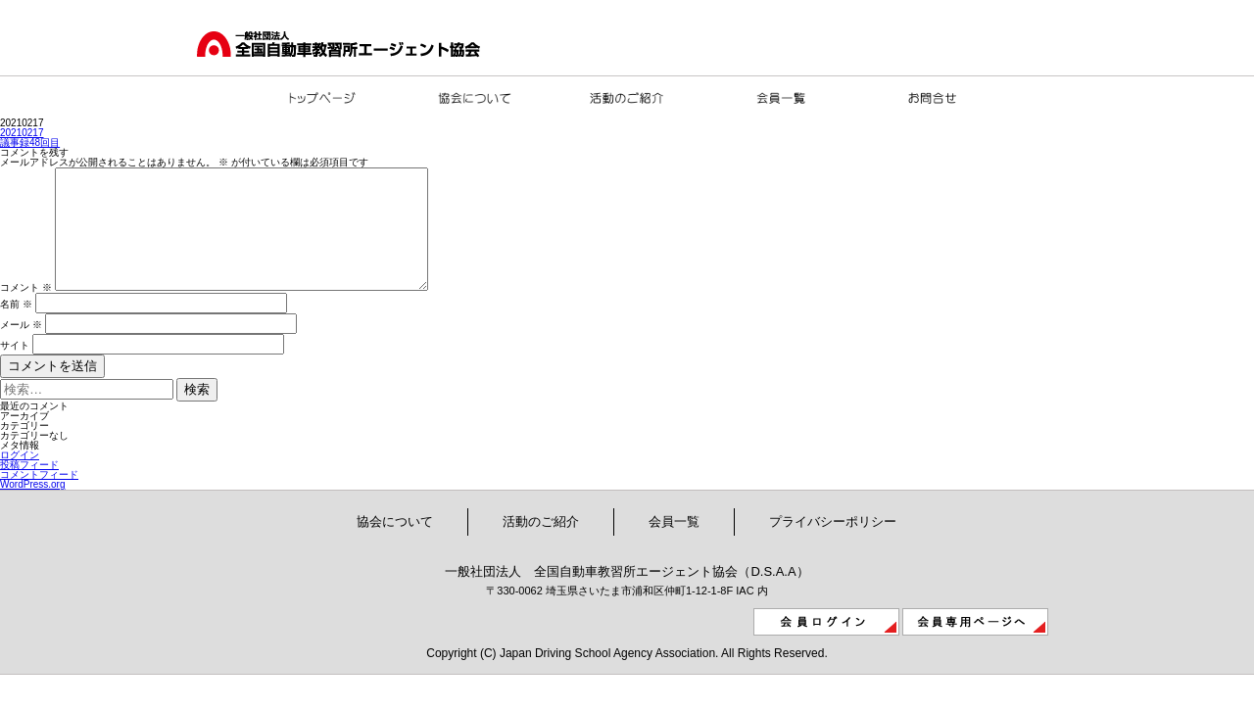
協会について (395, 545)
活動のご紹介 (541, 545)
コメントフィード (39, 498)
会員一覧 (674, 545)
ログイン (19, 478)
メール (21, 348)
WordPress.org (33, 507)
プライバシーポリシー (832, 545)
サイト (14, 368)
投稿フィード (29, 488)
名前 (16, 327)
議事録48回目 (30, 142)
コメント (26, 311)
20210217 (22, 132)
